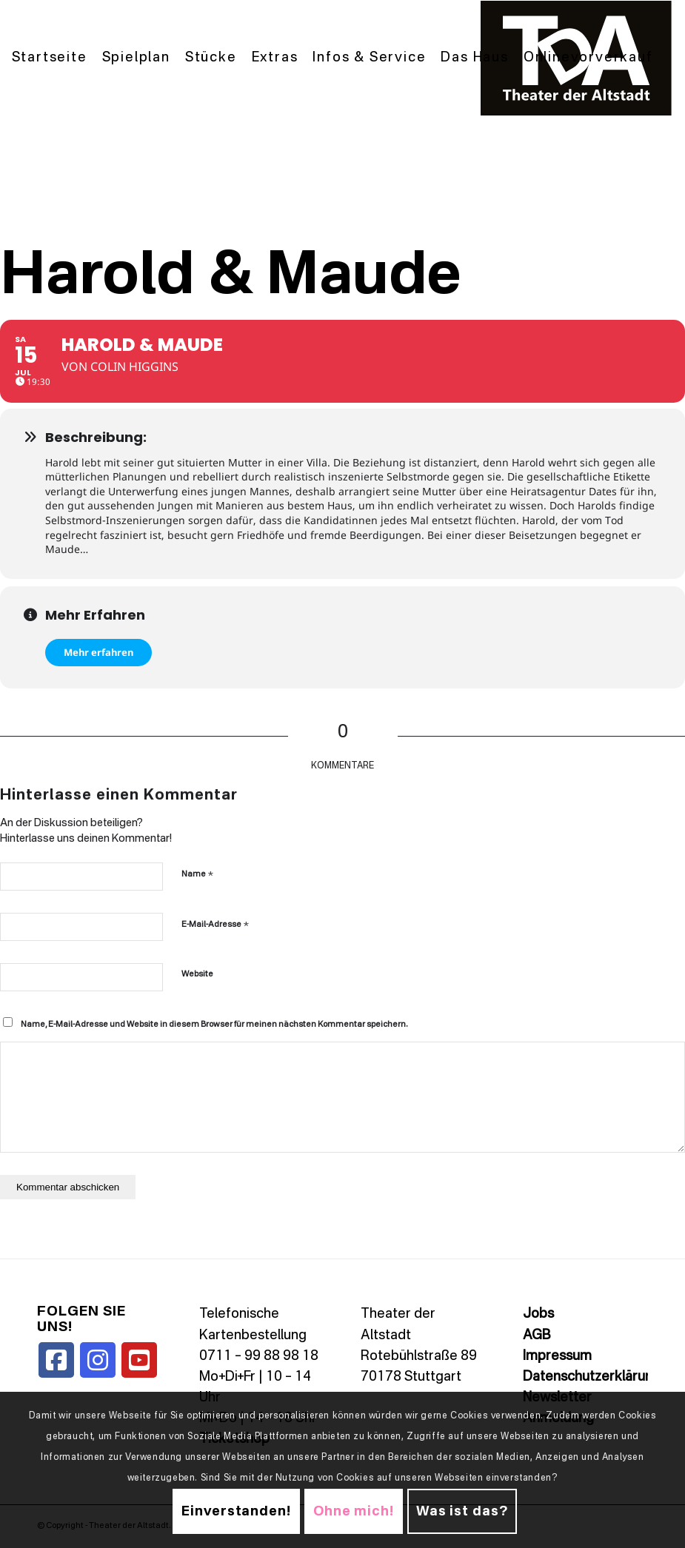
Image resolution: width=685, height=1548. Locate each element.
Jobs (538, 1314)
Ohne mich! (353, 1511)
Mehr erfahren (98, 652)
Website (197, 975)
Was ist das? (462, 1511)
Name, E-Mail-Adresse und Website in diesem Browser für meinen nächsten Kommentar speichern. (214, 1025)
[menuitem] (49, 58)
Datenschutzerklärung (592, 1377)
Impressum (557, 1356)
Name (197, 874)
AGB (536, 1335)
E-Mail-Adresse (215, 924)
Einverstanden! (236, 1511)
